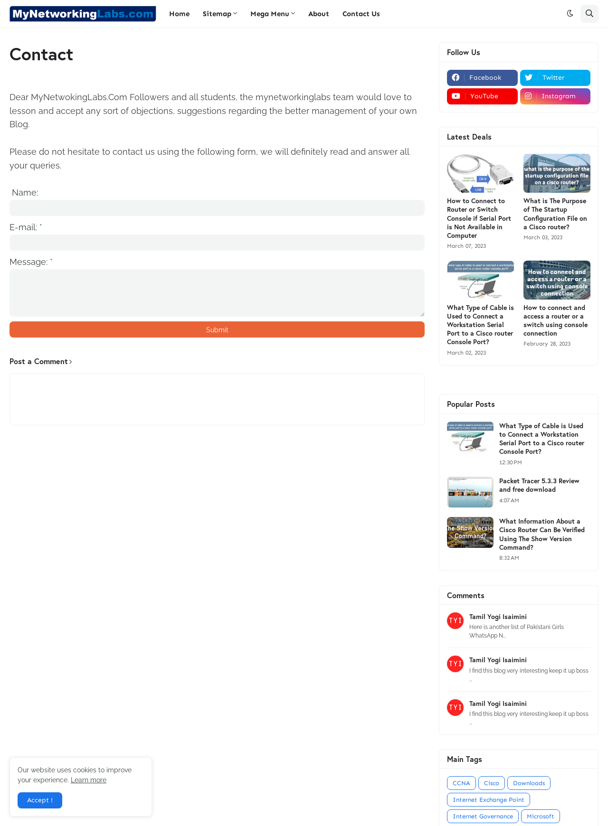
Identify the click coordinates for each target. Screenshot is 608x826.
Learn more (88, 780)
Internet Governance (483, 816)
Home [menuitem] (179, 13)
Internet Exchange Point (488, 799)
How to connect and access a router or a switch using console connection (555, 320)
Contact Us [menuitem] (361, 13)
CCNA (461, 783)
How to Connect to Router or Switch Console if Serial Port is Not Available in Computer (479, 218)
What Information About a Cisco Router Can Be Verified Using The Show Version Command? (542, 534)
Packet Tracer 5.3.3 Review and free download (539, 485)
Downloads (529, 783)
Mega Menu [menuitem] (269, 13)
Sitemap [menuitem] (217, 13)
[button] (570, 14)
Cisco (491, 783)
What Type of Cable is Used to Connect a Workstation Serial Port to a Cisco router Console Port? (480, 325)
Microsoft (540, 816)
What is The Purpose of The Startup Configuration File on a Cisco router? (555, 214)
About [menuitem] (318, 13)
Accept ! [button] (40, 800)
